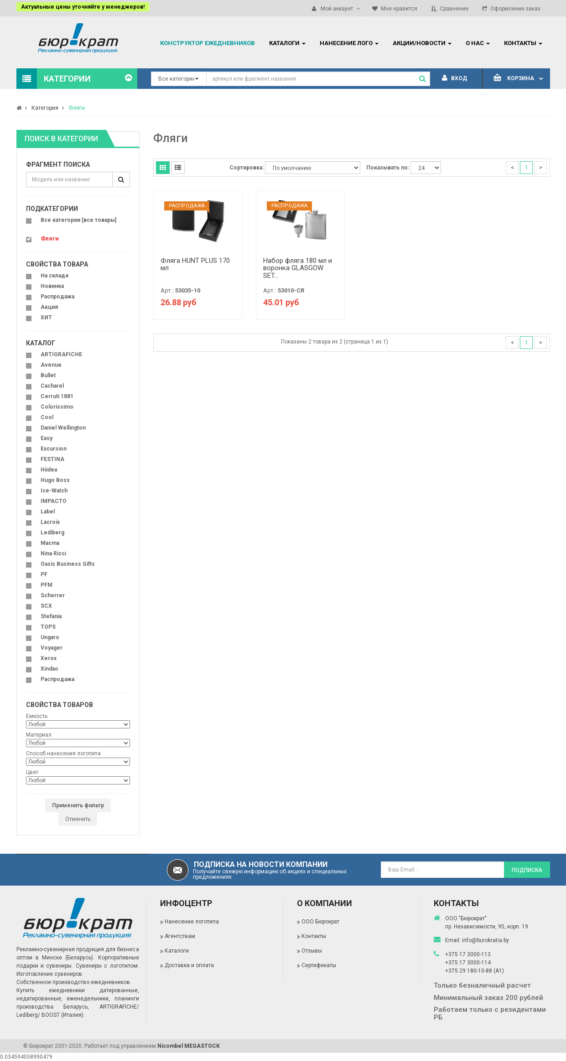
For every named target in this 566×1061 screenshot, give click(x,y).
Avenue (51, 365)
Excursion (54, 449)
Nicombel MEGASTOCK (188, 1046)
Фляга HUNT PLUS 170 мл (195, 264)
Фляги (76, 108)
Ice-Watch (54, 490)
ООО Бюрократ (320, 921)
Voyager (51, 648)
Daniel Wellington (63, 428)
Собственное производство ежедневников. (73, 982)
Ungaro (50, 637)
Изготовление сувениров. (49, 974)
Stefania (51, 616)
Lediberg (52, 532)
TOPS (48, 627)
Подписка (527, 870)
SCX (46, 606)
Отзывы (311, 951)
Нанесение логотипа (192, 921)
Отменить (77, 819)
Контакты (313, 936)
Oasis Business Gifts (68, 564)
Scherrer (53, 595)
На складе (55, 275)
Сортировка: (246, 167)
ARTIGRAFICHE (61, 354)
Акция (49, 307)
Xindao (49, 669)
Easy (46, 438)
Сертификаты (318, 965)
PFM (46, 585)
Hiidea (49, 469)
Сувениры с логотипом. (107, 966)
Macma (50, 543)
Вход (454, 78)
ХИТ (46, 317)
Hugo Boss (55, 480)
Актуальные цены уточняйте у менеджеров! (83, 7)
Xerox (49, 658)
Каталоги (177, 951)
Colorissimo (57, 407)
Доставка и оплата (189, 965)
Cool (47, 417)
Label (48, 511)
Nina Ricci (53, 553)
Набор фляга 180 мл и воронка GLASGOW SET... (297, 268)
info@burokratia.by (485, 940)
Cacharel (52, 386)
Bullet (48, 375)
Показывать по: (387, 167)
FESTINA (52, 459)
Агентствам (180, 936)
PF (44, 574)
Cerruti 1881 (57, 396)
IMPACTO (54, 501)
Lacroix (50, 522)
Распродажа (57, 296)
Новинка (52, 286)
